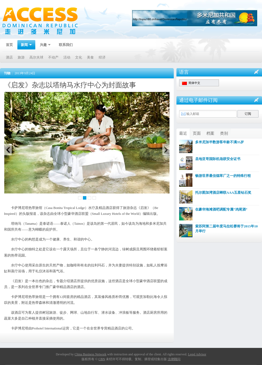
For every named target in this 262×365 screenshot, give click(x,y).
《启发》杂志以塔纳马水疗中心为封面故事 (70, 85)
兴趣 (43, 45)
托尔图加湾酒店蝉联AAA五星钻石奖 (223, 193)
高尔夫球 (36, 57)
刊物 (7, 73)
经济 (102, 57)
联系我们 (66, 45)
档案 (210, 133)
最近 (183, 133)
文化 (78, 57)
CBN (101, 359)
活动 (66, 57)
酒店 (9, 57)
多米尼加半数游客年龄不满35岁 (219, 142)
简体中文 (191, 83)
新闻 (24, 45)
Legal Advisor (197, 354)
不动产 (53, 57)
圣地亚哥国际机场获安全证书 (217, 159)
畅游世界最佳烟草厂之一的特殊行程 (223, 176)
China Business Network (90, 354)
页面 (197, 133)
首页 (9, 45)
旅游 (21, 57)
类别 (224, 133)
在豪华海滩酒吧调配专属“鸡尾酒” (221, 209)
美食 (90, 57)
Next (168, 149)
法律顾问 (174, 359)
